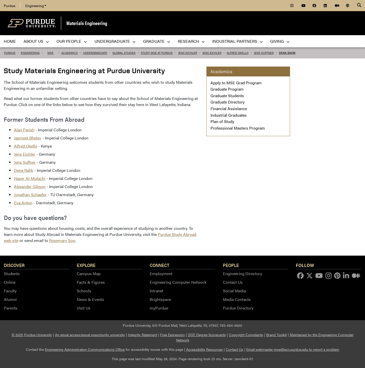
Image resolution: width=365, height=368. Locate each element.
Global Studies (124, 53)
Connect (159, 265)
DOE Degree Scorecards (207, 334)
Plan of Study (222, 121)
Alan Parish (24, 130)
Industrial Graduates (228, 115)
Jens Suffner (264, 53)
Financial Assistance (228, 108)
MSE (50, 53)
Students (12, 273)
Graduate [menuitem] (156, 41)
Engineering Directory (242, 273)
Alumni (10, 299)
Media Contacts (237, 299)
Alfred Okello (237, 53)
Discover (14, 265)
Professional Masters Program (237, 128)
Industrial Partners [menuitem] (237, 41)
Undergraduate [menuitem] (115, 41)
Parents (10, 308)
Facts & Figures (91, 282)
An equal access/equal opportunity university (90, 334)
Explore (86, 265)
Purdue (9, 5)
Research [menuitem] (191, 41)
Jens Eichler (187, 53)
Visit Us (83, 308)
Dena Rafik (287, 53)
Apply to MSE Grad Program (236, 83)
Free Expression (172, 334)
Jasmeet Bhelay (27, 138)
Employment (161, 273)
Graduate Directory (227, 102)
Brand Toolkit (276, 334)
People (231, 265)
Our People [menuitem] (71, 41)
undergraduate (95, 53)
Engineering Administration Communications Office (85, 349)
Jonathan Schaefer (30, 194)
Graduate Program (227, 89)
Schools (84, 291)
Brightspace (160, 299)
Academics (69, 53)
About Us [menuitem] (36, 41)
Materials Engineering (86, 23)
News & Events (90, 299)
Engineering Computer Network (178, 282)
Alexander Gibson (30, 186)
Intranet (156, 291)
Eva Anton (23, 203)
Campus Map (89, 273)
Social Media (234, 291)
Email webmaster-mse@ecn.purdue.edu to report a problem (292, 349)
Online (9, 282)
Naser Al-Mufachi (29, 178)
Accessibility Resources (204, 349)
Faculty (10, 291)
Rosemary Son (62, 240)
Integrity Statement (142, 334)
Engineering (35, 5)
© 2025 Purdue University (32, 334)
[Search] (359, 6)
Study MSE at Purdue (157, 53)
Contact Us (233, 282)
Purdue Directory (238, 308)
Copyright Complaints (246, 334)
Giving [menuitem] (280, 41)
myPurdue (159, 308)
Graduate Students (227, 95)
